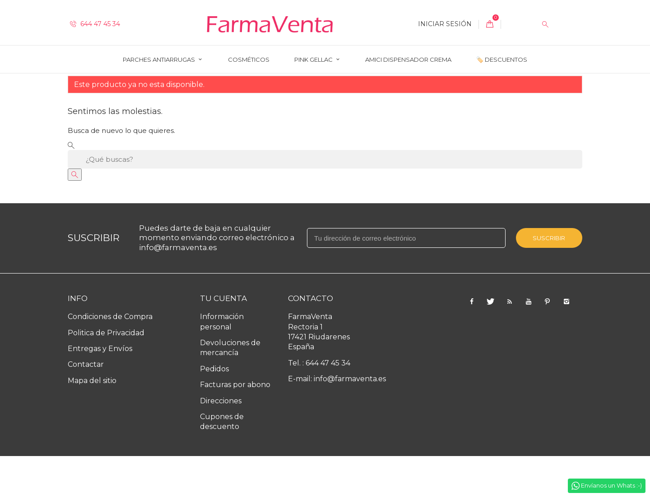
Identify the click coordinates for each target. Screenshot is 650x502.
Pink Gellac (314, 59)
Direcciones (220, 447)
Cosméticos (248, 59)
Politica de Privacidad (106, 378)
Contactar (86, 410)
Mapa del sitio (92, 426)
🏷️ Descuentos (501, 59)
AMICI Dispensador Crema (408, 59)
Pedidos (214, 415)
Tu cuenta (223, 344)
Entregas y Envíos (100, 394)
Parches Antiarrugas (159, 59)
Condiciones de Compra (110, 362)
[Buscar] (325, 205)
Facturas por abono (235, 430)
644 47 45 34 (95, 24)
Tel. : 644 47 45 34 (319, 409)
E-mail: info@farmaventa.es (337, 424)
